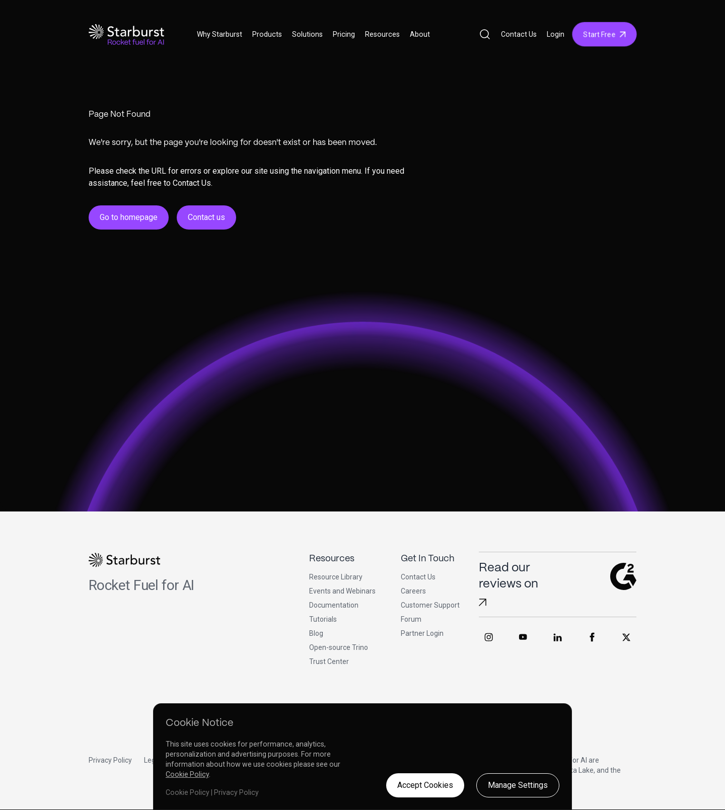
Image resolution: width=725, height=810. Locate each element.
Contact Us (519, 34)
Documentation (333, 605)
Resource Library (335, 577)
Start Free (604, 34)
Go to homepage (129, 217)
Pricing (344, 34)
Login (555, 34)
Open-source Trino (338, 647)
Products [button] (267, 34)
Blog (316, 633)
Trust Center (329, 661)
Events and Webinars (342, 591)
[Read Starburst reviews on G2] (482, 602)
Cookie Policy (187, 774)
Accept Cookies (425, 785)
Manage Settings (518, 785)
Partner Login (422, 633)
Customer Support (430, 605)
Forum (411, 619)
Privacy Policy (110, 760)
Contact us (206, 217)
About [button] (420, 34)
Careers (413, 591)
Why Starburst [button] (219, 34)
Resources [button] (382, 34)
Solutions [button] (307, 34)
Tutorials (323, 619)
